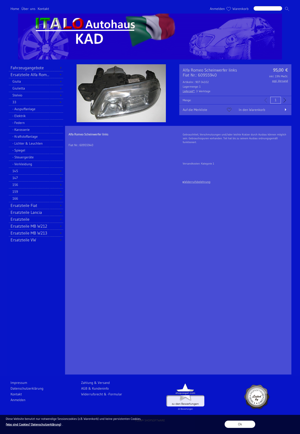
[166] (36, 198)
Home (15, 9)
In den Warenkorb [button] (252, 110)
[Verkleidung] (36, 164)
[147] (36, 177)
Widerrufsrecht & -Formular (101, 394)
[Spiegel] (36, 150)
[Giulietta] (36, 88)
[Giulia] (36, 81)
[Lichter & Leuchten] (36, 143)
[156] (36, 184)
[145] (36, 171)
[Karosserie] (36, 129)
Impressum (19, 383)
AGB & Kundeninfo (95, 388)
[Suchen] (268, 8)
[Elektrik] (36, 115)
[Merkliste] (228, 8)
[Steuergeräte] (36, 157)
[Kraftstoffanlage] (36, 136)
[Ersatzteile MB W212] (36, 226)
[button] (287, 8)
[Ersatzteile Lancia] (36, 212)
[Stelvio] (36, 95)
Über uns (28, 9)
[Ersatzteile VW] (36, 239)
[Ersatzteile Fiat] (36, 205)
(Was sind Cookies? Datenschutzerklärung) (33, 424)
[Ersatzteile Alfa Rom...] (36, 74)
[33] (36, 102)
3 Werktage (196, 91)
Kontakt (43, 9)
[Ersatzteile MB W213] (36, 233)
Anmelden (217, 9)
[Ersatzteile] (36, 219)
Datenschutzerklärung (27, 388)
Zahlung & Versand (95, 383)
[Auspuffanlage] (36, 109)
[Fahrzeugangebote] (36, 67)
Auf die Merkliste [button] (195, 110)
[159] (36, 191)
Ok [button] (240, 424)
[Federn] (36, 122)
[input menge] (275, 100)
